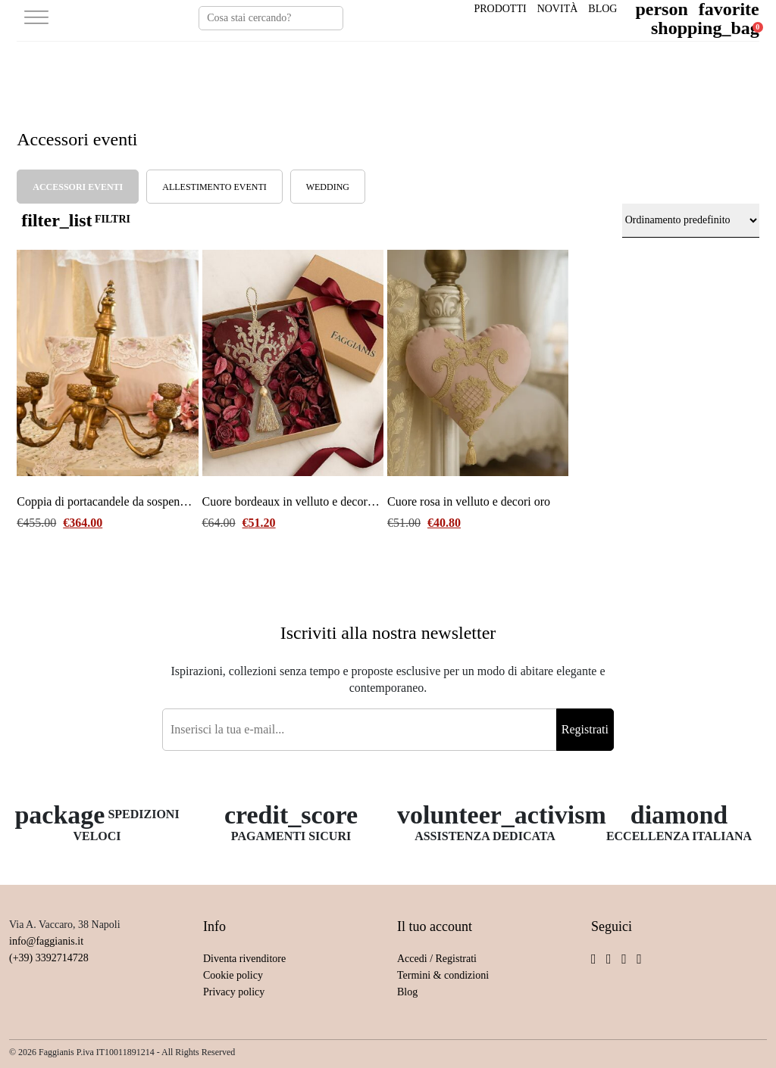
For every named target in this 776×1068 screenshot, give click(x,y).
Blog (602, 8)
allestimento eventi (214, 187)
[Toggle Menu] (36, 18)
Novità (557, 8)
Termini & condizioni (443, 975)
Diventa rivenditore (244, 958)
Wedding (327, 187)
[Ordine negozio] (690, 221)
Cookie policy (233, 975)
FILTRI (75, 220)
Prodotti (500, 8)
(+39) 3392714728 (49, 958)
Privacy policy (233, 992)
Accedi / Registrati (437, 958)
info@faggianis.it (46, 941)
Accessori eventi (78, 187)
